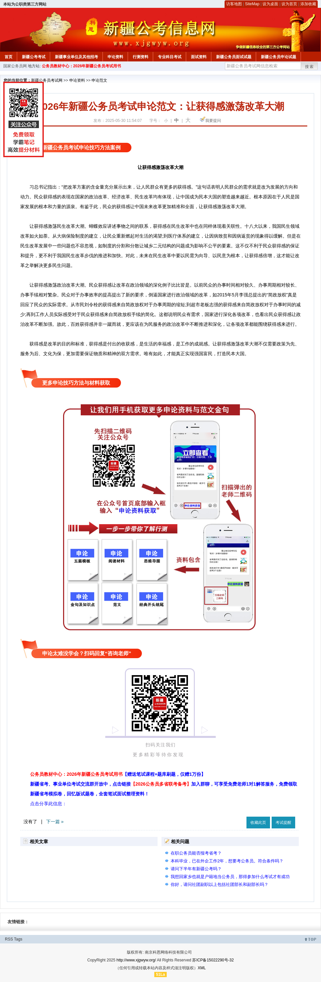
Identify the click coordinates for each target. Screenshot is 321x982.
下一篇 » (55, 821)
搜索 (309, 66)
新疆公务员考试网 (46, 80)
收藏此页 (258, 822)
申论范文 (99, 80)
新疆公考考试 (33, 57)
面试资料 (199, 57)
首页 (8, 57)
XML (202, 968)
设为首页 (289, 4)
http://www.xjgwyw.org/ (136, 960)
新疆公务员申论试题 (278, 57)
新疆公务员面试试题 (233, 57)
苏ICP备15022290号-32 (213, 960)
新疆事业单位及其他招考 (76, 57)
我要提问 (213, 120)
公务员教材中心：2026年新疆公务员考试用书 (81, 66)
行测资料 (140, 57)
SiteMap (252, 4)
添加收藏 (308, 4)
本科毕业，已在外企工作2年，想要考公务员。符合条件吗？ (227, 860)
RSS (9, 939)
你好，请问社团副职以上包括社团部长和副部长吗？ (219, 884)
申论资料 (115, 57)
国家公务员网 (15, 66)
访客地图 (234, 4)
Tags (18, 939)
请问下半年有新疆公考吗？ (196, 868)
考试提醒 (283, 822)
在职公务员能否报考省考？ (196, 853)
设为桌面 (270, 4)
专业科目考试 (169, 57)
